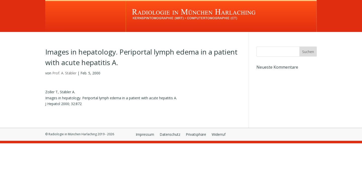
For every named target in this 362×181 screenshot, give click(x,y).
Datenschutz (170, 135)
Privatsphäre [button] (196, 135)
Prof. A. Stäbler (64, 73)
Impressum (145, 135)
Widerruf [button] (218, 135)
